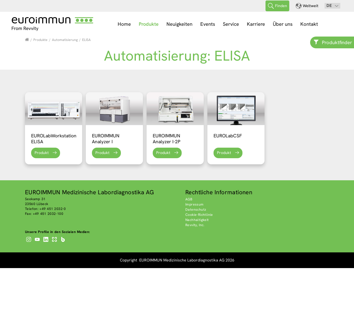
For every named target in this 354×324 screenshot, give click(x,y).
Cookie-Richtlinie (199, 270)
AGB (188, 255)
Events (207, 24)
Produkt (42, 208)
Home (124, 24)
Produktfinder (337, 42)
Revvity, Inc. (194, 281)
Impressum (194, 260)
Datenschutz (195, 265)
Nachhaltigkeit (197, 275)
